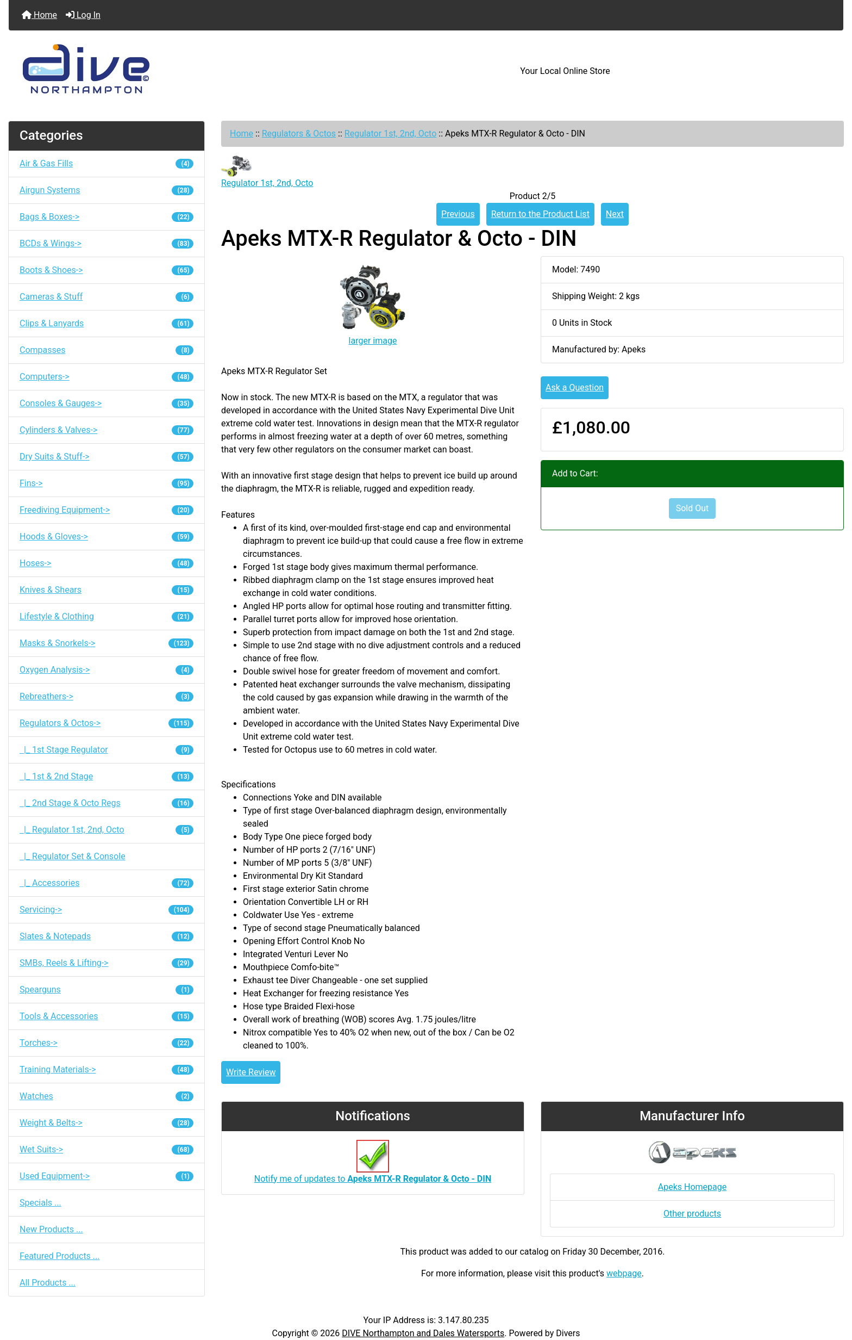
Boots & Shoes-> (106, 270)
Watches (106, 1096)
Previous (458, 214)
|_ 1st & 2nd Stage (106, 776)
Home (39, 15)
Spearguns (106, 989)
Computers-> (106, 376)
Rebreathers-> (106, 696)
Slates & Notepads (106, 936)
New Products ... (51, 1229)
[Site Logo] (148, 71)
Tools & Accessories (106, 1016)
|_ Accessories (106, 883)
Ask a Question (575, 387)
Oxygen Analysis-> (106, 670)
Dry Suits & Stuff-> (106, 456)
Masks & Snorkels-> (106, 643)
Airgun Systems (106, 190)
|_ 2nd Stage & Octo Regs (106, 803)
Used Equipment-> (106, 1176)
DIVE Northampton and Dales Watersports (423, 1333)
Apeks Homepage (692, 1187)
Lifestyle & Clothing (106, 616)
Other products (692, 1213)
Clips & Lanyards (106, 323)
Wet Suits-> (106, 1149)
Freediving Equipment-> (106, 510)
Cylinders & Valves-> (106, 430)
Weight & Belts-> (106, 1123)
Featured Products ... (60, 1256)
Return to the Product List (540, 214)
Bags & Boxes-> (106, 217)
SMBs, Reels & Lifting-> (106, 963)
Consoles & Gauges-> (106, 403)
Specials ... (40, 1203)
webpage (624, 1273)
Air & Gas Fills (106, 163)
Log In (83, 15)
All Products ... (48, 1282)
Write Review (250, 1072)
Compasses (106, 350)
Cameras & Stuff (106, 296)
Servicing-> (106, 909)
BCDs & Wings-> (106, 243)
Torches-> (106, 1043)
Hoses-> (106, 563)
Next (615, 214)
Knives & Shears (106, 590)
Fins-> (106, 483)
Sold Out (692, 508)
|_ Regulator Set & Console (73, 856)
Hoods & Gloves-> (106, 536)
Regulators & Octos (299, 133)
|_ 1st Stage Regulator (106, 750)
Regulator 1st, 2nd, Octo (390, 133)
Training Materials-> (106, 1069)
